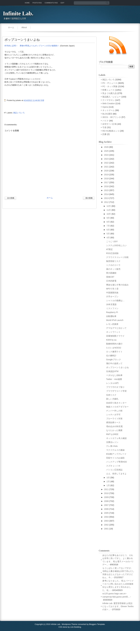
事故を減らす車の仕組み (117, 285)
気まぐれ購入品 (109, 93)
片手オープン (112, 296)
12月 (109, 206)
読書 (104, 134)
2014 (106, 194)
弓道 (104, 127)
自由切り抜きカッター (116, 403)
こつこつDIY (112, 241)
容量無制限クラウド (115, 336)
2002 (106, 525)
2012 (106, 202)
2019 (106, 174)
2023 (106, 159)
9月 (108, 218)
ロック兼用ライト (114, 351)
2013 (106, 198)
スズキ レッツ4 (113, 466)
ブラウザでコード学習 (116, 391)
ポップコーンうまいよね (22, 40)
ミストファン (112, 308)
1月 (108, 485)
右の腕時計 (111, 355)
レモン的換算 (112, 324)
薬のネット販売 (113, 269)
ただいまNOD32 (113, 348)
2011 (106, 489)
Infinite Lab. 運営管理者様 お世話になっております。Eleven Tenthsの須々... (118, 606)
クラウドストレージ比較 (117, 257)
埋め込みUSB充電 (114, 426)
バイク (105, 120)
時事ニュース (108, 90)
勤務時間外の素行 (114, 344)
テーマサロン (108, 100)
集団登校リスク (113, 261)
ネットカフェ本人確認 (116, 438)
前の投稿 (88, 198)
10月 (109, 214)
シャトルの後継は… (115, 300)
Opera (105, 107)
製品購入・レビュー (111, 97)
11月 (109, 210)
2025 (106, 151)
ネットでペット (113, 332)
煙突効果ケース (113, 422)
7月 (108, 226)
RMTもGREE (112, 434)
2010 (106, 493)
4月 (108, 237)
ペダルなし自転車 (114, 375)
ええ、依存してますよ (116, 473)
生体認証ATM (112, 371)
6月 (108, 230)
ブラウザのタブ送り (115, 387)
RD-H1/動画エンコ (110, 131)
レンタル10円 (112, 383)
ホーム (11, 27)
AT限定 (109, 249)
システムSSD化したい (116, 245)
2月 (108, 481)
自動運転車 (111, 316)
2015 (106, 190)
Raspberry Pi (112, 312)
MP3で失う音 (112, 289)
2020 (106, 170)
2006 (106, 509)
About (24, 27)
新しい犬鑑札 (112, 399)
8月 (108, 222)
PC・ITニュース (109, 83)
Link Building (75, 627)
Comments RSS (51, 3)
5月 (108, 233)
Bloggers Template (97, 624)
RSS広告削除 (112, 253)
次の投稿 (10, 198)
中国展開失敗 (112, 292)
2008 (106, 501)
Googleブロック (113, 359)
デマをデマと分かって (116, 328)
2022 (106, 163)
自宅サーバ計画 (109, 124)
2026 (106, 147)
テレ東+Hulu (112, 446)
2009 (106, 497)
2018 (106, 178)
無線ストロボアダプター (117, 407)
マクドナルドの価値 (115, 450)
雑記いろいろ (19, 113)
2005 (106, 513)
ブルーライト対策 (114, 418)
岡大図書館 (111, 273)
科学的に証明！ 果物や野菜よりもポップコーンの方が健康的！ (32, 46)
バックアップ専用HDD (116, 462)
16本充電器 (111, 304)
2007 (106, 505)
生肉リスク (111, 395)
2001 (106, 529)
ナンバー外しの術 (114, 410)
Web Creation (108, 103)
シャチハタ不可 (113, 414)
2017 (106, 182)
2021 (106, 167)
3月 (108, 477)
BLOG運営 (107, 114)
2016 (106, 186)
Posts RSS (37, 3)
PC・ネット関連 (109, 86)
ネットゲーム (108, 110)
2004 (106, 517)
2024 (106, 155)
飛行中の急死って (114, 363)
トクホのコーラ (113, 265)
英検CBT (110, 277)
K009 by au (111, 340)
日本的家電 (111, 281)
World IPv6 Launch (114, 320)
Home (27, 3)
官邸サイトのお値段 (115, 458)
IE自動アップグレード (116, 454)
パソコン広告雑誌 (114, 470)
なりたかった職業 (114, 430)
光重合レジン (112, 442)
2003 (106, 521)
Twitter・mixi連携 (114, 379)
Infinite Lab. (18, 13)
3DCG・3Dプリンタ (111, 117)
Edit (62, 3)
